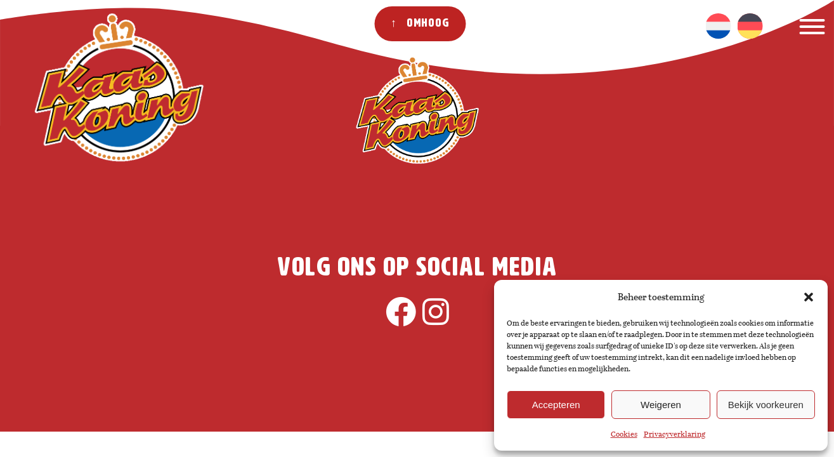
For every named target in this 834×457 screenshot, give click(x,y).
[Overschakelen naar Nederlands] (718, 26)
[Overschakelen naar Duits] (750, 26)
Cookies (624, 434)
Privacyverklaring (674, 434)
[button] (808, 297)
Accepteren (556, 404)
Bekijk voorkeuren (766, 404)
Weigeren (661, 404)
